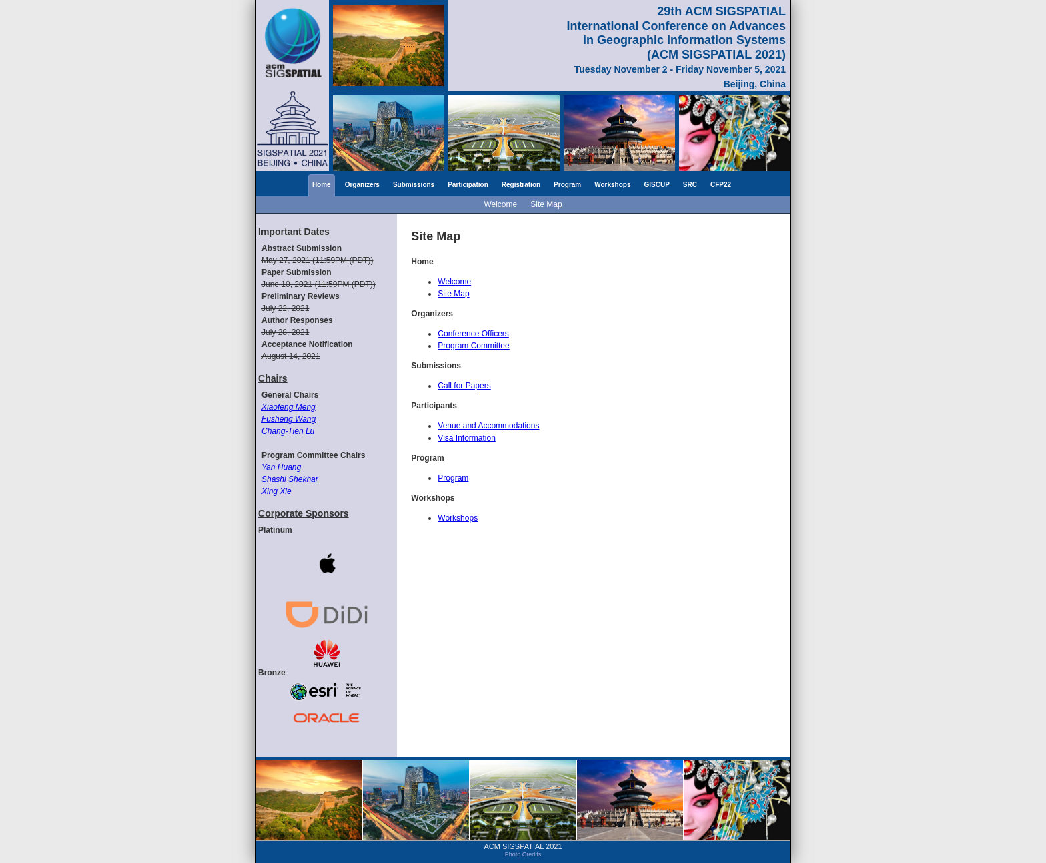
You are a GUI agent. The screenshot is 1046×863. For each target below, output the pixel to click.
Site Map (546, 204)
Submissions (413, 184)
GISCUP (657, 184)
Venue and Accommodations (488, 425)
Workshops (612, 184)
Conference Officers (473, 333)
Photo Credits (523, 854)
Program (567, 184)
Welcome (500, 204)
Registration (521, 184)
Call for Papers (464, 385)
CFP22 (720, 184)
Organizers (362, 184)
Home (321, 184)
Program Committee (473, 345)
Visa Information (467, 438)
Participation (468, 184)
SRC (690, 184)
